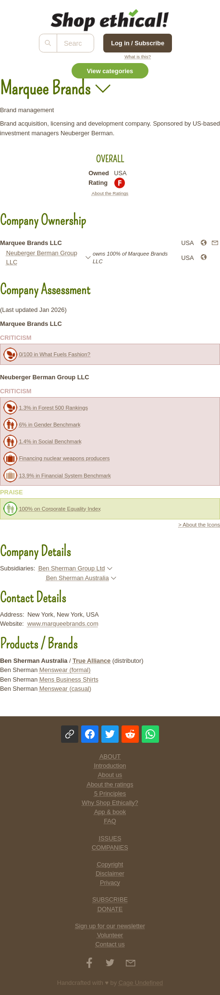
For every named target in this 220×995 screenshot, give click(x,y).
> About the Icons (199, 525)
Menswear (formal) (65, 669)
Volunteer (110, 935)
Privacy (110, 882)
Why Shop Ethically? (110, 802)
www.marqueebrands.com (62, 623)
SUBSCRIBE (110, 899)
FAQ (110, 821)
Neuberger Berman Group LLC (41, 257)
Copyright (110, 864)
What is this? (137, 56)
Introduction (110, 765)
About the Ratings (110, 193)
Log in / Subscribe (137, 43)
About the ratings (110, 784)
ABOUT (110, 756)
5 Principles (110, 793)
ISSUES (110, 838)
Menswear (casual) (65, 688)
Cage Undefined (141, 982)
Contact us (109, 944)
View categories (110, 71)
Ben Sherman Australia (77, 577)
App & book (110, 811)
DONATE (110, 909)
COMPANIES (110, 847)
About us (110, 774)
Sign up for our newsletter (110, 926)
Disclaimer (110, 873)
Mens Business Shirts (68, 679)
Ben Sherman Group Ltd (71, 568)
